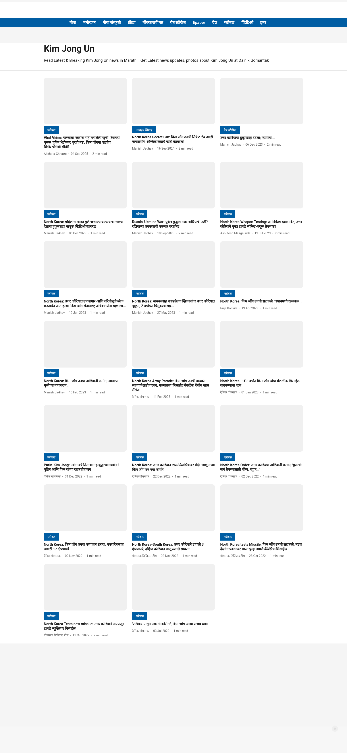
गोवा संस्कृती (112, 22)
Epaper (199, 22)
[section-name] (51, 130)
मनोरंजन (89, 22)
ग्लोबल (229, 22)
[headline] (85, 142)
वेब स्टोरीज (178, 22)
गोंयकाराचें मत (153, 22)
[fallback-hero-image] (85, 101)
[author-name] (56, 154)
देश (214, 22)
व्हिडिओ (247, 22)
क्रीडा (131, 22)
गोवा (72, 22)
